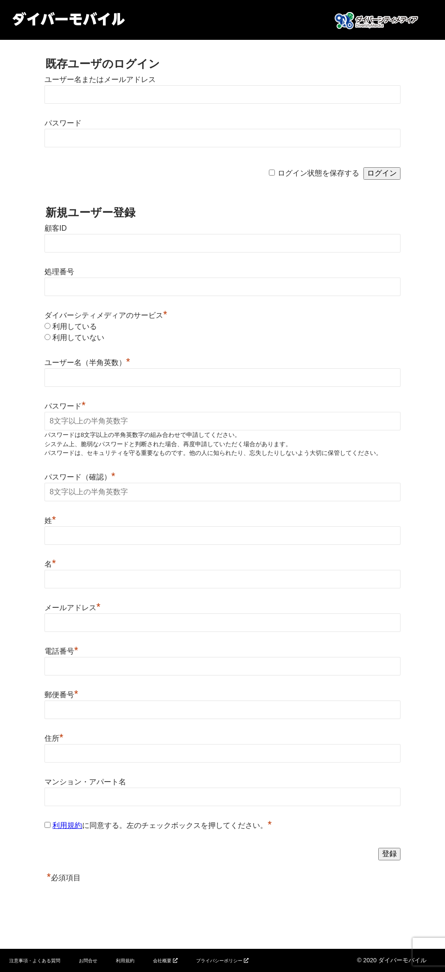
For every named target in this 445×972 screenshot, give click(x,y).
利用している (74, 326)
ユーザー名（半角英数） (87, 362)
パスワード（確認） (79, 477)
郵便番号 (61, 695)
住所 (54, 738)
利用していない (78, 337)
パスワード (63, 123)
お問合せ (88, 960)
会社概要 (162, 960)
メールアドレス (72, 608)
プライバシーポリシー (219, 960)
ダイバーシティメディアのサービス (105, 315)
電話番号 (61, 651)
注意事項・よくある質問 (34, 960)
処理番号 (59, 272)
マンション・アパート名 (85, 782)
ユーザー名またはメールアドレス (100, 79)
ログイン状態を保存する (318, 173)
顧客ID (55, 228)
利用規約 (67, 825)
